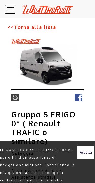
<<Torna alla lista (24, 19)
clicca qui (63, 174)
